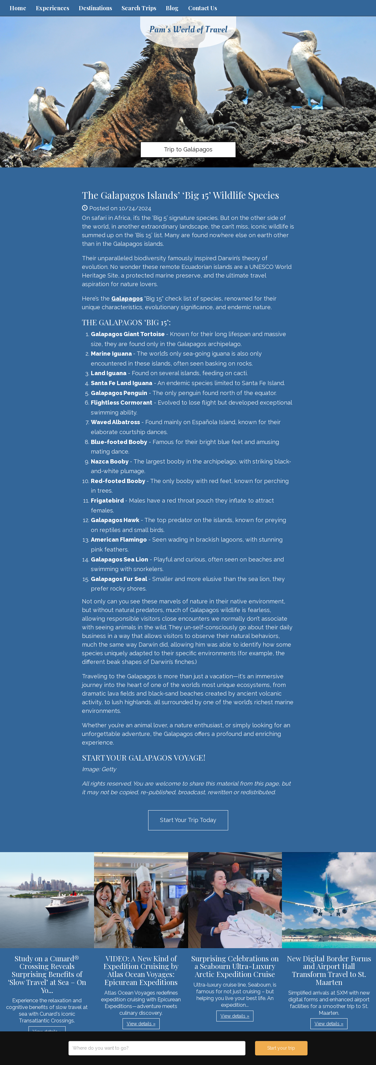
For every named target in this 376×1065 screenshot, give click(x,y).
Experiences (52, 8)
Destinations (95, 8)
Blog (172, 8)
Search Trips (139, 8)
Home (18, 8)
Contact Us (202, 8)
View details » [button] (141, 1023)
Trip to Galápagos (188, 149)
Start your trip (281, 1048)
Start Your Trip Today (188, 820)
